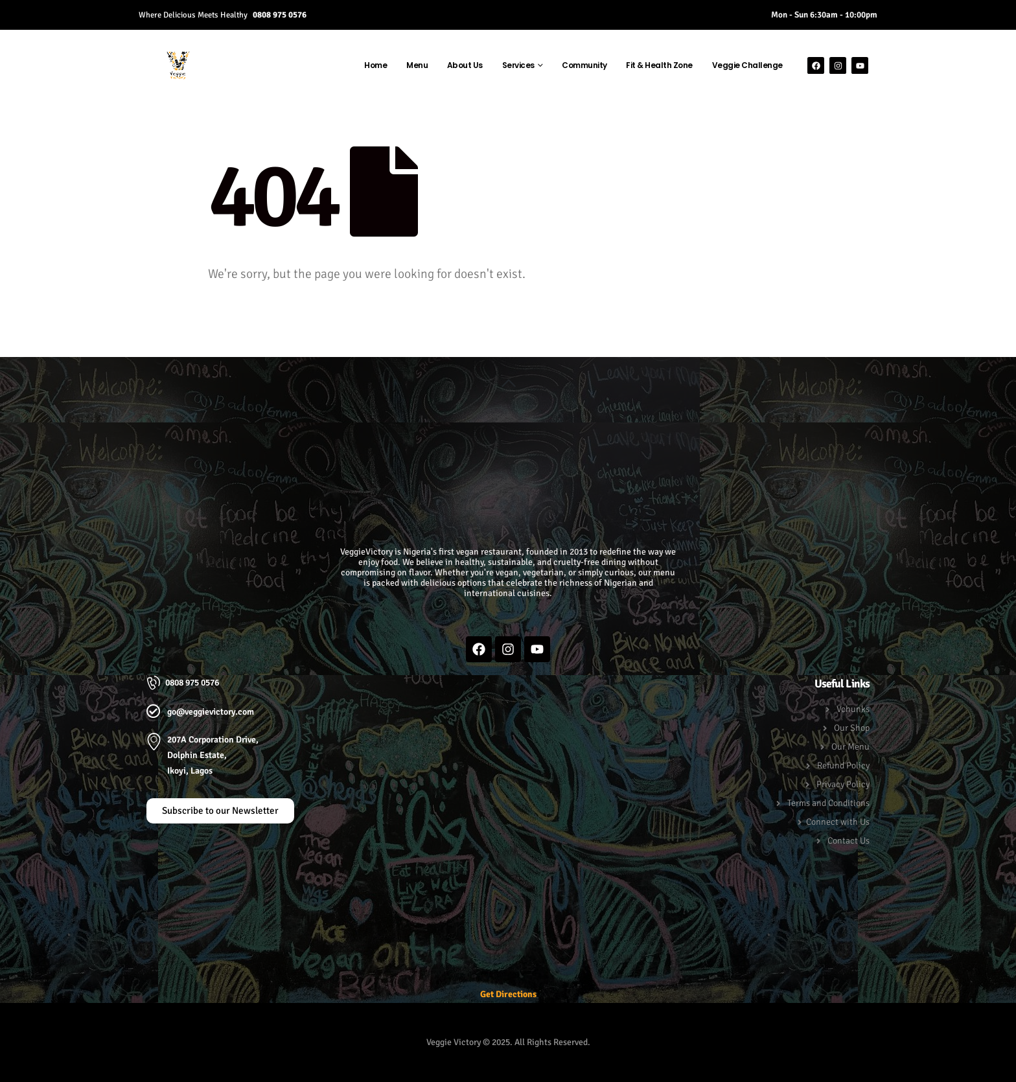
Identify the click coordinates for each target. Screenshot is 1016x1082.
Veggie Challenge (747, 65)
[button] (508, 384)
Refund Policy (843, 765)
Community (584, 65)
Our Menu (850, 746)
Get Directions (508, 994)
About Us (465, 65)
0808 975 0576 (279, 14)
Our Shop (852, 727)
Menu (417, 65)
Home (375, 65)
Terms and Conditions (828, 803)
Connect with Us (838, 821)
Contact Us (848, 840)
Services (518, 65)
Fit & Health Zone (659, 65)
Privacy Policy (843, 784)
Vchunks (853, 709)
